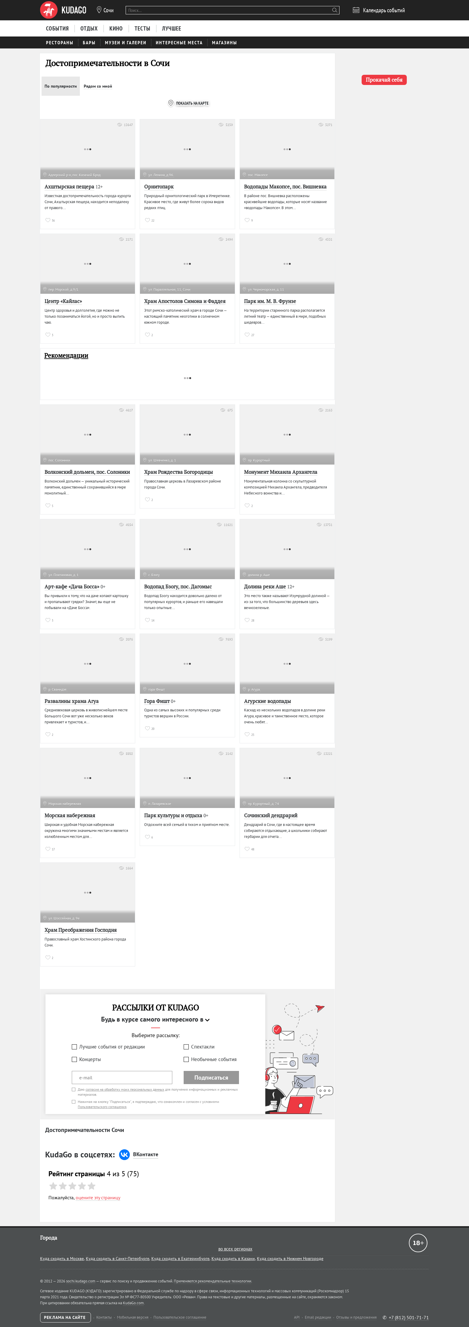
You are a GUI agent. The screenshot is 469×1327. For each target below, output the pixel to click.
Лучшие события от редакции (112, 1046)
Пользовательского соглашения (102, 1106)
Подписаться (211, 1077)
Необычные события (214, 1059)
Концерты (90, 1059)
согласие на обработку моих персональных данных (125, 1089)
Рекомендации (66, 355)
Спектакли (202, 1046)
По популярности (61, 86)
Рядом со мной (98, 86)
